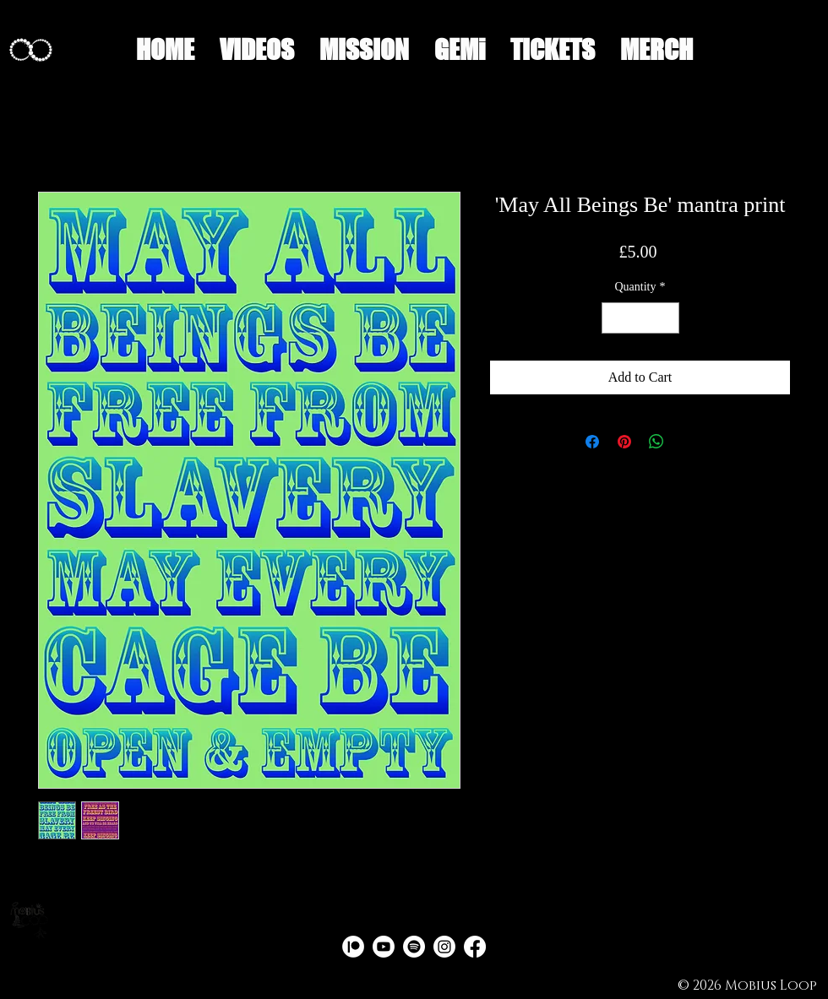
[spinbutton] (640, 318)
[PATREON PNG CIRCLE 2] (353, 947)
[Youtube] (384, 947)
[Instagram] (444, 947)
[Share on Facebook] (592, 442)
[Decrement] (614, 318)
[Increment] (666, 318)
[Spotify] (414, 947)
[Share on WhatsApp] (656, 442)
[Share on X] (688, 442)
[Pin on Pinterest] (624, 442)
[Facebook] (475, 947)
